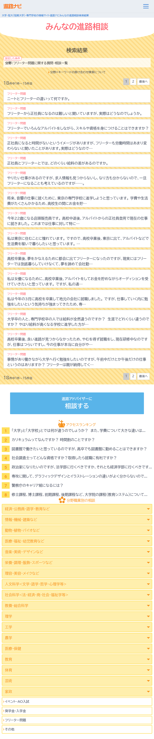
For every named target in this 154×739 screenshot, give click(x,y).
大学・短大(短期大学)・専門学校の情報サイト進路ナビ (30, 15)
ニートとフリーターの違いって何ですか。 (38, 96)
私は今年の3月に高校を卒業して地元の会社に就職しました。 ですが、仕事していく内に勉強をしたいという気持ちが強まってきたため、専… (77, 299)
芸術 (8, 681)
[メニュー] (145, 6)
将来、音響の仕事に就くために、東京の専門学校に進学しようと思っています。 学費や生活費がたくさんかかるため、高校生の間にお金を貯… (77, 198)
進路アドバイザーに (77, 404)
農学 (8, 638)
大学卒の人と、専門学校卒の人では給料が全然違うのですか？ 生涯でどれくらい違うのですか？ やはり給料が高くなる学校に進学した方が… (78, 319)
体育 (8, 670)
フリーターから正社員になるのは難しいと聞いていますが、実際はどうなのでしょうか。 (74, 111)
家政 (8, 691)
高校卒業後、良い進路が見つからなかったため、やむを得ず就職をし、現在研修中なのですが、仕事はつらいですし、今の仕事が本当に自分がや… (77, 339)
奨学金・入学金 (15, 711)
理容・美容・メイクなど (22, 573)
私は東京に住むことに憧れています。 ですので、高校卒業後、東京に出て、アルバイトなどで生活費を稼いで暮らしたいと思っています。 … (78, 239)
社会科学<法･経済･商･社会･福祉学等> (36, 595)
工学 (8, 627)
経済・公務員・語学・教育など (27, 509)
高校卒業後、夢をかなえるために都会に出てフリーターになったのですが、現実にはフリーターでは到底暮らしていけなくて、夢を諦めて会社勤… (77, 259)
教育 (8, 659)
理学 (8, 616)
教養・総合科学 (16, 605)
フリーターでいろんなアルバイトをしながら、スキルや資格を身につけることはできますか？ (78, 126)
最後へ (143, 81)
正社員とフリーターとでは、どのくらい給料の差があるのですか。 (57, 161)
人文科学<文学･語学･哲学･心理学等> (36, 584)
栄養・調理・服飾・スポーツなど (28, 562)
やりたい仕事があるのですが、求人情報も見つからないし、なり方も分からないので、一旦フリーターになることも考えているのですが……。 (77, 178)
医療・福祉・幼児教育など (24, 541)
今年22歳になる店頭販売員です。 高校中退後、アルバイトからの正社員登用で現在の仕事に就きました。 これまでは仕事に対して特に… (77, 218)
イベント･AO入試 (17, 701)
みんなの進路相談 (69, 15)
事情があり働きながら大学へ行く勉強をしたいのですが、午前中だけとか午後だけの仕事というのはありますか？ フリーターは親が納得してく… (76, 359)
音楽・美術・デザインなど (24, 552)
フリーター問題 (15, 720)
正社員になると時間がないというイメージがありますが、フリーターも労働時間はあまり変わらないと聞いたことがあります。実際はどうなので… (77, 143)
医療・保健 (13, 648)
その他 (9, 729)
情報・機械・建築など (21, 519)
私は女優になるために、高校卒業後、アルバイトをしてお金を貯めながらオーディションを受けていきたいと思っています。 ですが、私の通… (77, 279)
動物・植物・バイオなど (22, 530)
